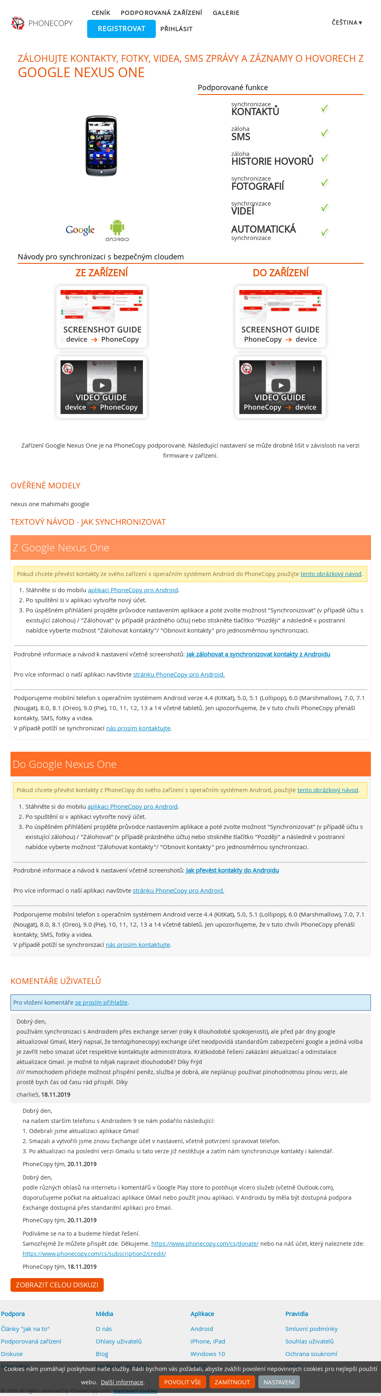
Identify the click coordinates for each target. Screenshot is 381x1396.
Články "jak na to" (25, 1329)
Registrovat (121, 28)
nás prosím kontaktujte (138, 728)
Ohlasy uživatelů (119, 1341)
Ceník (101, 12)
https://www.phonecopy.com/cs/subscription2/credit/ (94, 1253)
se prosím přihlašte (101, 1002)
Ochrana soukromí (311, 1354)
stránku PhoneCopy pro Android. (179, 674)
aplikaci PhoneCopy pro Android (133, 590)
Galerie (226, 12)
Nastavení (279, 1382)
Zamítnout (232, 1382)
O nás (104, 1329)
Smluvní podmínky (311, 1329)
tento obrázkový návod (331, 574)
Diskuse (12, 1354)
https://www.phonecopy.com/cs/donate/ (205, 1243)
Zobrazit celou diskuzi (57, 1284)
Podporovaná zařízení (161, 12)
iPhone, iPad (207, 1341)
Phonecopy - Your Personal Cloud (42, 23)
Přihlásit (176, 29)
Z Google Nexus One (102, 317)
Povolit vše (182, 1382)
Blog (102, 1354)
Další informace (122, 1382)
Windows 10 (207, 1354)
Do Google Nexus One (280, 317)
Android (201, 1329)
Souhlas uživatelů (309, 1341)
